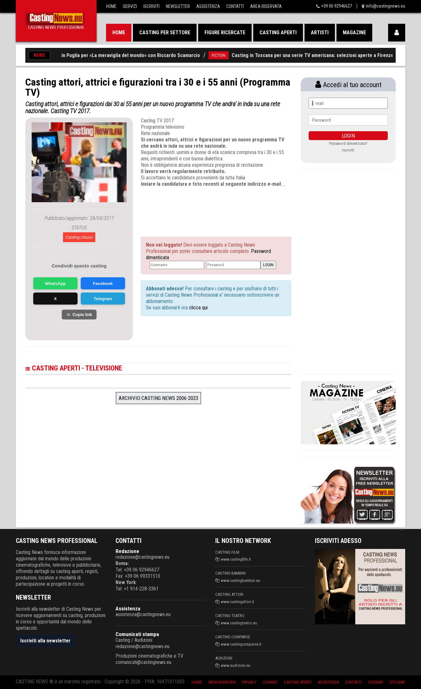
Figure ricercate (224, 32)
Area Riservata (266, 6)
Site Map (397, 682)
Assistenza (208, 6)
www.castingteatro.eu (239, 623)
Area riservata (222, 682)
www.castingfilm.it (236, 559)
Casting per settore (164, 32)
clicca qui (198, 308)
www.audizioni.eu (235, 665)
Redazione (127, 551)
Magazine (354, 32)
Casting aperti (278, 32)
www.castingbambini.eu (240, 580)
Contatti (235, 6)
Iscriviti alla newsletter (45, 641)
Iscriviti (151, 6)
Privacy (249, 682)
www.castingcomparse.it (241, 644)
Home (111, 6)
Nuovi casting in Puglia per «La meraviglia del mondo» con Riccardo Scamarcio (122, 55)
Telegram (103, 298)
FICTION (226, 55)
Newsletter (178, 6)
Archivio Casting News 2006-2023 (158, 398)
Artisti (320, 32)
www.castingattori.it (237, 601)
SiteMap (375, 682)
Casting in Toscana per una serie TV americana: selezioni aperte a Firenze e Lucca (329, 55)
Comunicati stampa (137, 634)
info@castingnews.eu (385, 6)
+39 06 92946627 (336, 6)
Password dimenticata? (348, 143)
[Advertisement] (204, 206)
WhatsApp (55, 283)
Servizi (130, 6)
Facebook (103, 283)
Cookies (270, 682)
